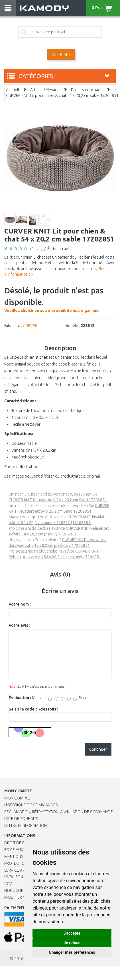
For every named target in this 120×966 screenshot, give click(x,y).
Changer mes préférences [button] (72, 952)
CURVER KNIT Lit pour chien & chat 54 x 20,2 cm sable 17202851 (62, 95)
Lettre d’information (25, 825)
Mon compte (17, 798)
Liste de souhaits (21, 818)
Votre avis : (19, 625)
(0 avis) (36, 248)
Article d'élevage (45, 90)
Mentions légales (22, 856)
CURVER (30, 325)
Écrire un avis (59, 248)
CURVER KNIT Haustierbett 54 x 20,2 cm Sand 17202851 (58, 500)
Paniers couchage (87, 90)
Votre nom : (20, 604)
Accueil (12, 90)
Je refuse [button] (72, 942)
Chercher (61, 54)
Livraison (13, 876)
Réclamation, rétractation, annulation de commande (58, 811)
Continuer (98, 749)
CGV (8, 883)
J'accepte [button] (72, 933)
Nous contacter (20, 890)
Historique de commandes (31, 805)
